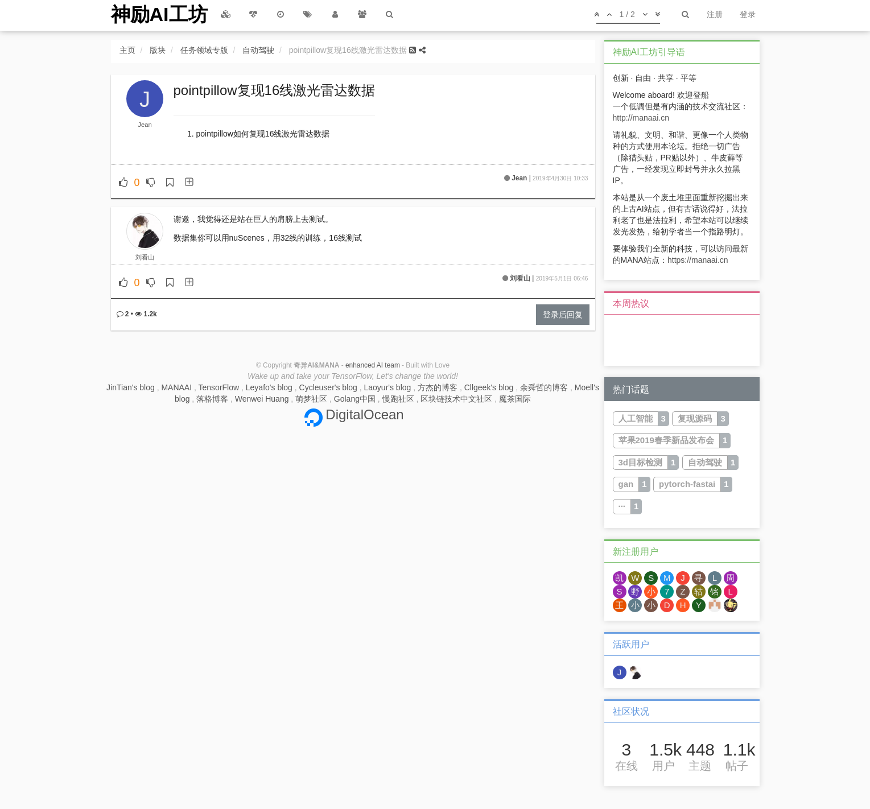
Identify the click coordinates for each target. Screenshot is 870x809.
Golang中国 (355, 398)
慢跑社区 (398, 398)
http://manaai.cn (641, 117)
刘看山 (144, 257)
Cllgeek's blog (489, 387)
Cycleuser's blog (328, 387)
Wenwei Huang (262, 398)
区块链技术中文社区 (456, 398)
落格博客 (212, 398)
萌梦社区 (311, 398)
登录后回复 (563, 314)
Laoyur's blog (387, 387)
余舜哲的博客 (544, 387)
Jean (144, 124)
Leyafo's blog (269, 387)
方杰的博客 (437, 387)
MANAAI (176, 387)
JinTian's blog (130, 387)
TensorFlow (219, 387)
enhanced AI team (372, 365)
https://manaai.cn (697, 260)
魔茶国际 (515, 398)
